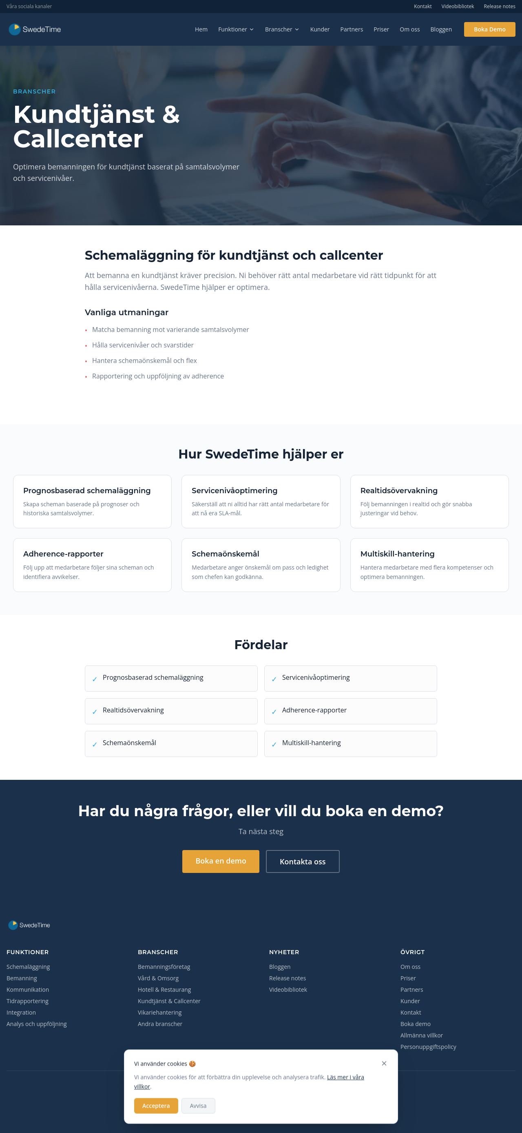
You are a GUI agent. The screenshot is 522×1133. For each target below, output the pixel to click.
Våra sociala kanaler (29, 6)
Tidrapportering (28, 1001)
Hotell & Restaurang (164, 989)
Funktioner (236, 29)
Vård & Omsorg (158, 978)
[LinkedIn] (261, 1089)
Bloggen (441, 29)
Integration (21, 1012)
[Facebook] (241, 1089)
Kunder (320, 29)
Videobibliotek (458, 6)
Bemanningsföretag (164, 967)
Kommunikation (28, 989)
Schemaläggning (28, 967)
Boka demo (415, 1024)
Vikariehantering (159, 1012)
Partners (352, 29)
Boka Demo (490, 29)
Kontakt (422, 6)
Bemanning (22, 978)
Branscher (282, 29)
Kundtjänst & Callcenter (169, 1001)
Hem (201, 29)
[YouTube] (280, 1089)
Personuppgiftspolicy (428, 1047)
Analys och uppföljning (37, 1024)
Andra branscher (160, 1024)
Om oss (410, 29)
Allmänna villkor (421, 1035)
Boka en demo (220, 861)
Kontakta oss (303, 861)
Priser (381, 29)
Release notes (499, 6)
